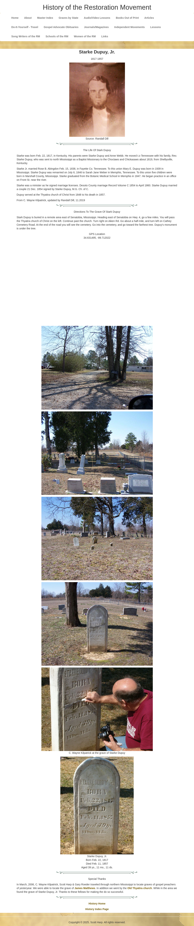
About (28, 17)
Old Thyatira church (139, 888)
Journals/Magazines (96, 27)
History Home (97, 903)
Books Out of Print (127, 17)
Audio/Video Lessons (97, 17)
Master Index (45, 17)
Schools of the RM (57, 36)
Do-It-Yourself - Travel (24, 27)
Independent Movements (129, 27)
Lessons (155, 27)
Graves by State (68, 17)
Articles (149, 17)
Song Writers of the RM (25, 36)
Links (104, 36)
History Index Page (97, 909)
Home (15, 17)
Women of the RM (85, 36)
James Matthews (84, 888)
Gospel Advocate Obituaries (61, 27)
